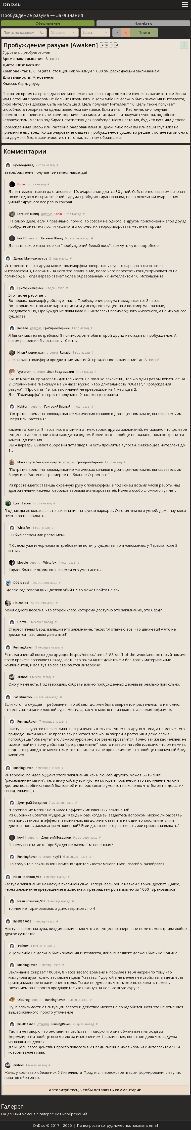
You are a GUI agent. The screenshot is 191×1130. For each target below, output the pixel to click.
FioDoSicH (20, 603)
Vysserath (24, 372)
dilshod (22, 677)
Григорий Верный (30, 288)
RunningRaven (23, 647)
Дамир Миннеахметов (30, 258)
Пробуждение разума (25, 15)
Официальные (48, 23)
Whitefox (24, 528)
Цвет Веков (22, 503)
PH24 (114, 45)
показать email (145, 1125)
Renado (22, 328)
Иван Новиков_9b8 (27, 877)
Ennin (21, 184)
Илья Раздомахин (31, 352)
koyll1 (21, 238)
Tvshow (23, 946)
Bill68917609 (22, 921)
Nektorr (23, 406)
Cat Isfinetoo (22, 697)
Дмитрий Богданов (32, 803)
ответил (46, 214)
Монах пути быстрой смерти (39, 462)
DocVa (22, 622)
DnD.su (12, 4)
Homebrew (143, 23)
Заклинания (69, 15)
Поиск (144, 32)
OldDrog (23, 1000)
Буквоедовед (23, 165)
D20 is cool (21, 583)
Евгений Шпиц (28, 214)
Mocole (22, 562)
